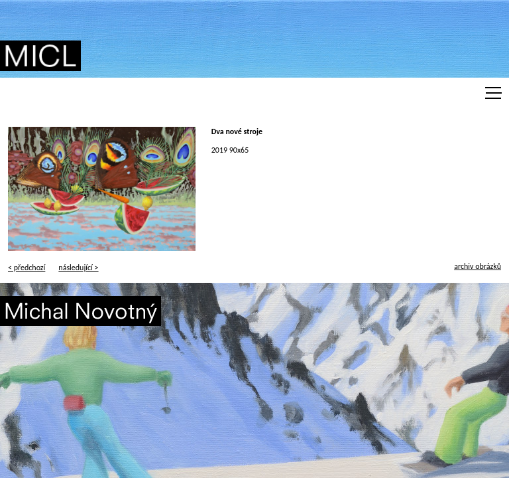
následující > (78, 267)
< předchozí (26, 267)
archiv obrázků (477, 266)
